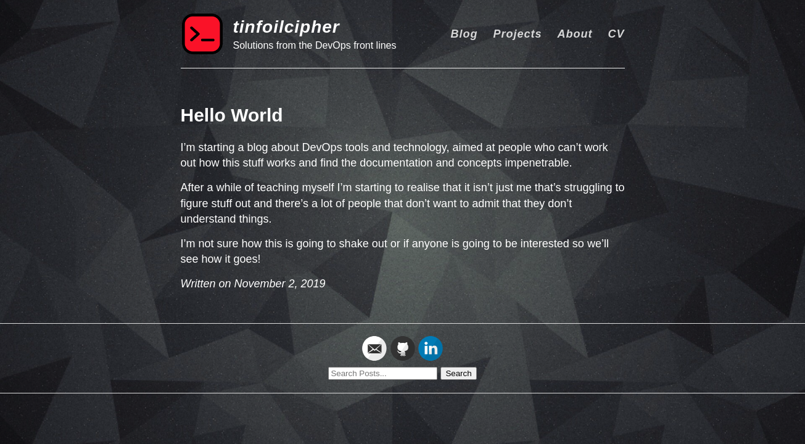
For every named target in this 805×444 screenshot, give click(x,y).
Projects (517, 34)
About (574, 34)
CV (616, 34)
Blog (463, 34)
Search (458, 373)
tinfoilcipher (286, 26)
